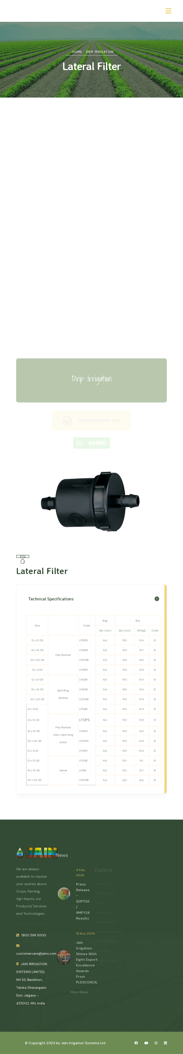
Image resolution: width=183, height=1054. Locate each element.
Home (77, 52)
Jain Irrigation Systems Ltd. (83, 1043)
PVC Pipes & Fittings (91, 236)
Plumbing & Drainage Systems (91, 280)
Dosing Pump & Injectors (91, 221)
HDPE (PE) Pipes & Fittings (91, 251)
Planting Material (91, 309)
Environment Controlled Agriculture (91, 324)
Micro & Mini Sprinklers (91, 163)
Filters (91, 207)
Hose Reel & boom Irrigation (91, 192)
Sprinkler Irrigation (91, 178)
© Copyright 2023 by (43, 1043)
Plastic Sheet (91, 294)
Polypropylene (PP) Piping (91, 265)
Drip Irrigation (100, 52)
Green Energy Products (91, 338)
